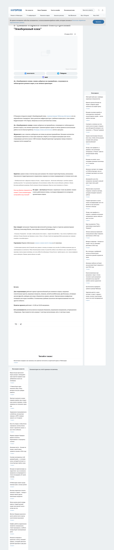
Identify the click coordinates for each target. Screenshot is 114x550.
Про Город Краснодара (39, 494)
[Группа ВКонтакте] (29, 73)
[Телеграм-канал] (62, 73)
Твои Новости (24, 488)
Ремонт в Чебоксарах (16, 15)
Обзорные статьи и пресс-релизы (54, 501)
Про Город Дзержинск (13, 494)
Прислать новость (88, 10)
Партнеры (49, 503)
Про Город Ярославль (13, 490)
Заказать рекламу (59, 15)
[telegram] (21, 324)
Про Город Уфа (51, 490)
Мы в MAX (96, 15)
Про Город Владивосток (26, 494)
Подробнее (48, 525)
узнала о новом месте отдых (44, 243)
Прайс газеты (11, 503)
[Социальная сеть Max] (46, 77)
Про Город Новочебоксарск (14, 488)
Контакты (49, 499)
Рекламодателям (69, 10)
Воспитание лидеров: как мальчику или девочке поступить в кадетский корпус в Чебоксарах (46, 362)
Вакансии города (45, 15)
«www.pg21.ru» (19, 506)
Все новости (29, 10)
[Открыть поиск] (98, 10)
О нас (29, 499)
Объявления (11, 501)
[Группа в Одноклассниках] (79, 491)
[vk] (16, 324)
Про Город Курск (25, 490)
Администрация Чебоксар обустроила (59, 116)
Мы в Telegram (85, 15)
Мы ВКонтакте (72, 15)
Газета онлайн (55, 10)
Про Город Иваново (65, 488)
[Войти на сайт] (102, 10)
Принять (98, 22)
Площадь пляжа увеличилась (42, 130)
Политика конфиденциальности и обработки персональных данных (22, 528)
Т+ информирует (31, 15)
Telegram (10, 499)
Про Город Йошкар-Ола (39, 488)
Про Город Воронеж (52, 488)
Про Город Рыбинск (38, 490)
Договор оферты (31, 501)
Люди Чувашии (42, 10)
